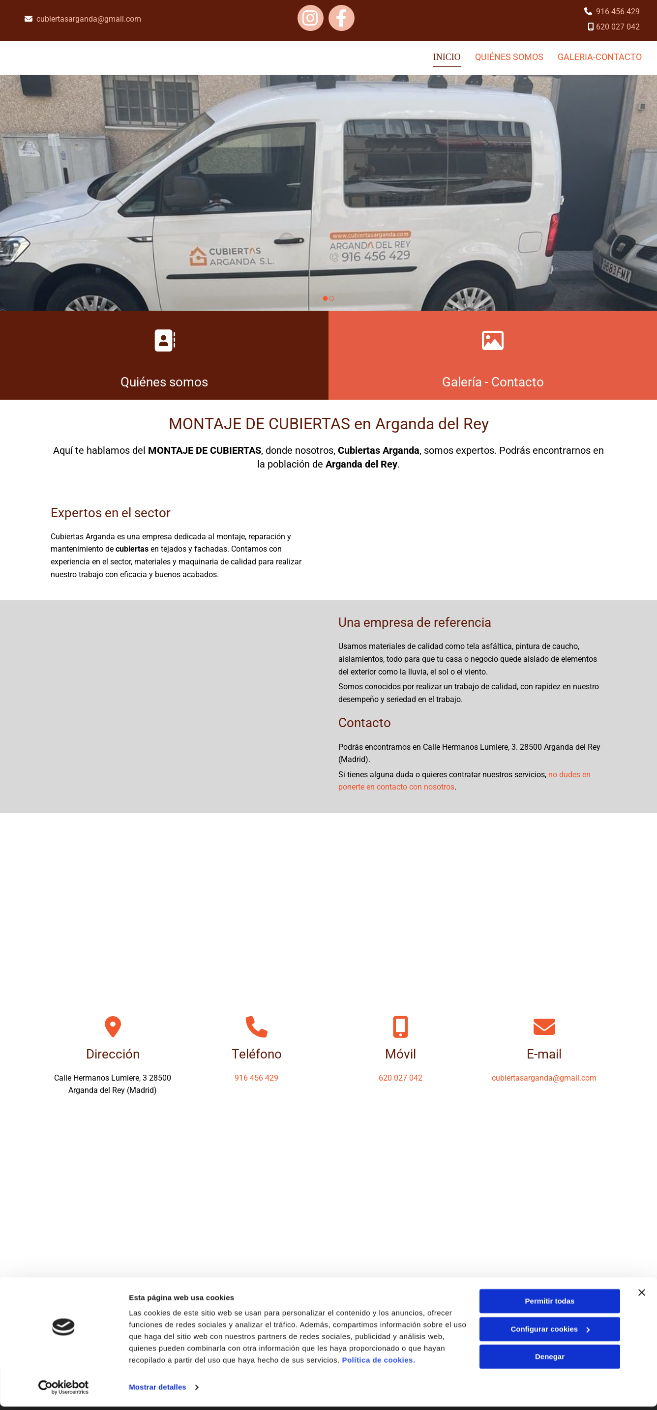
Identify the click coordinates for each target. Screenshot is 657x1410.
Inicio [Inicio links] (447, 56)
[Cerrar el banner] (641, 1295)
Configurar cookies (550, 1332)
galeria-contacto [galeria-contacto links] (600, 56)
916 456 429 (618, 11)
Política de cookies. (378, 1363)
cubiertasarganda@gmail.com (88, 19)
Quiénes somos (164, 381)
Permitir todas (550, 1304)
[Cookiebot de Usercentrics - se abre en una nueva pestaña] (64, 1390)
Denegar (550, 1360)
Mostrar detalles (157, 1390)
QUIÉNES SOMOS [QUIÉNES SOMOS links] (509, 56)
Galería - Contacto (493, 381)
